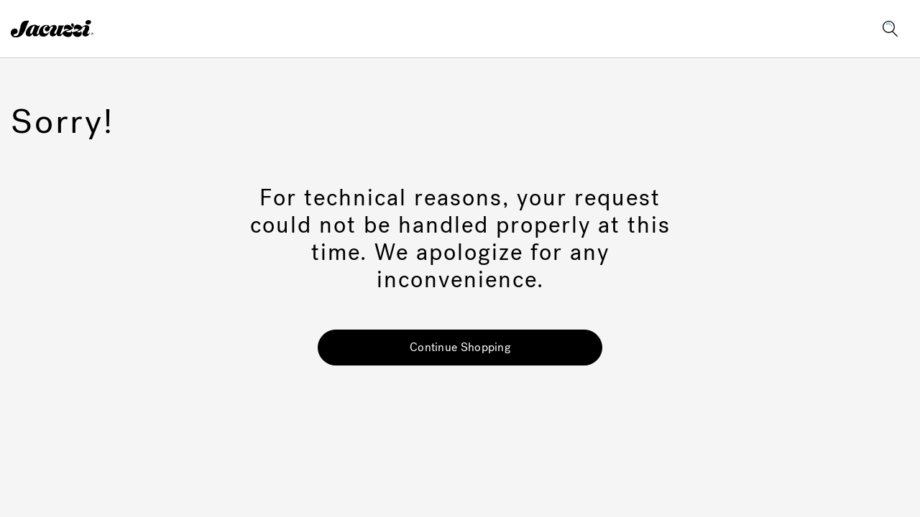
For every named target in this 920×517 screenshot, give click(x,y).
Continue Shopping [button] (460, 347)
